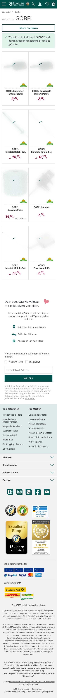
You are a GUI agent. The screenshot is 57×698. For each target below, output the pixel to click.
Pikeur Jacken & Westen (40, 432)
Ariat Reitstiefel (36, 428)
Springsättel (9, 448)
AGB (15, 689)
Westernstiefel (10, 430)
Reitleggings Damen (13, 444)
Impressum (24, 689)
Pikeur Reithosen (37, 423)
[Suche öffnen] (33, 4)
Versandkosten (40, 662)
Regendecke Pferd (12, 426)
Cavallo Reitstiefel (38, 414)
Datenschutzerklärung (16, 396)
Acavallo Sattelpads (38, 446)
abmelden (30, 398)
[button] (4, 4)
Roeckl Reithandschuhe (40, 437)
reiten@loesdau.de (37, 605)
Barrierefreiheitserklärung (14, 691)
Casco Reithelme (37, 419)
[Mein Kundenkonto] (40, 5)
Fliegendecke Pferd (12, 414)
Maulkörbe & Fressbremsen (10, 420)
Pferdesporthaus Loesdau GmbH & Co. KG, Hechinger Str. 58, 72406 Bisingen (32, 683)
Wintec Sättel (35, 441)
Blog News (34, 362)
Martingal (8, 439)
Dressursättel (10, 435)
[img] (53, 4)
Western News (16, 362)
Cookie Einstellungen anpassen (40, 691)
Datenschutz (36, 689)
